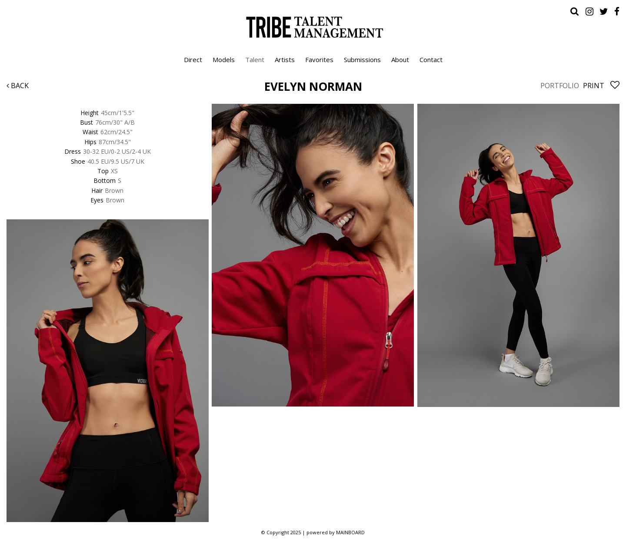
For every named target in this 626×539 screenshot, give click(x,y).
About (400, 59)
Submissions (362, 59)
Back (18, 85)
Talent (254, 59)
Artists (285, 59)
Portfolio (559, 85)
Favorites (319, 59)
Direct (193, 59)
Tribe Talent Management (313, 27)
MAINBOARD (350, 532)
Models (224, 59)
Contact (431, 59)
